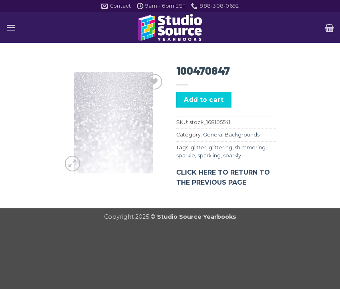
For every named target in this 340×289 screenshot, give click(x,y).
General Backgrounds (231, 135)
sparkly (232, 156)
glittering (220, 147)
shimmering (250, 147)
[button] (11, 27)
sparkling (209, 156)
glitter (198, 147)
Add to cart (203, 100)
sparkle (185, 156)
